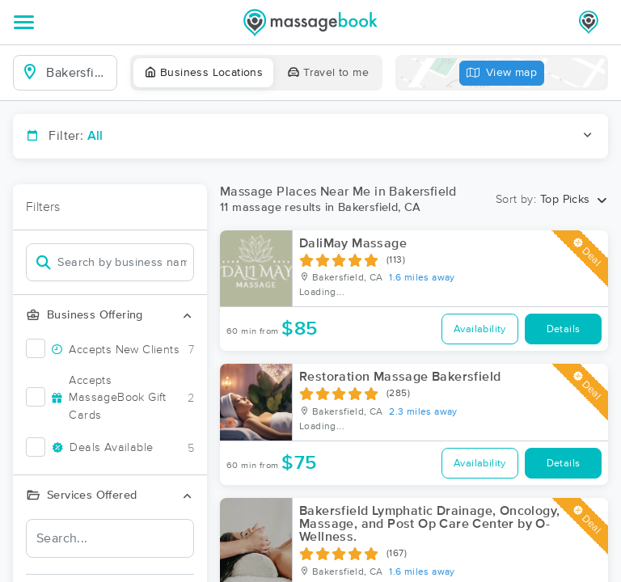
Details (564, 329)
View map (502, 73)
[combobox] (78, 72)
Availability (480, 329)
